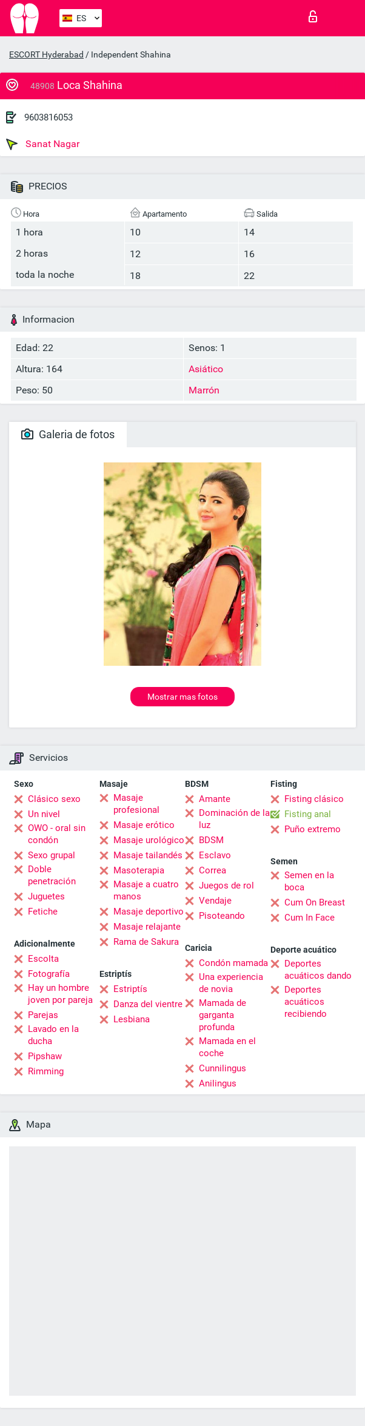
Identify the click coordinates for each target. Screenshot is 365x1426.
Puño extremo (312, 829)
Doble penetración (52, 875)
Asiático (206, 369)
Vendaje (215, 900)
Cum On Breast (314, 902)
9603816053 (48, 117)
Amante (214, 799)
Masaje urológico (148, 840)
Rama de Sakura (146, 941)
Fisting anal (307, 814)
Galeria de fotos (68, 434)
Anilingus (217, 1083)
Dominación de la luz (234, 818)
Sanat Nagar (42, 144)
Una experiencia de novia (231, 982)
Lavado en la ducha (53, 1035)
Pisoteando (222, 915)
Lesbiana (131, 1019)
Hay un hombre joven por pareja (60, 993)
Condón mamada (233, 963)
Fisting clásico (314, 799)
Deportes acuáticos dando (318, 969)
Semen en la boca (309, 881)
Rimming (46, 1071)
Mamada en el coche (227, 1047)
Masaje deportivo (148, 911)
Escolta (43, 958)
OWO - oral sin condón (56, 834)
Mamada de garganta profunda (222, 1015)
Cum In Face (309, 917)
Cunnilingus (222, 1068)
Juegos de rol (226, 885)
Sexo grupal (51, 855)
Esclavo (215, 855)
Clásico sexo (54, 799)
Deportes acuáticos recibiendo (305, 1001)
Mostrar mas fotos (182, 697)
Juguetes (46, 896)
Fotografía (49, 973)
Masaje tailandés (147, 855)
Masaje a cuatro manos (146, 890)
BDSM (211, 840)
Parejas (43, 1015)
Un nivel (44, 814)
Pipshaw (45, 1056)
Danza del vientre (147, 1004)
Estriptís (130, 989)
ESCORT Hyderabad (46, 54)
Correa (212, 870)
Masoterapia (138, 870)
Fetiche (43, 911)
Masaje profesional (136, 803)
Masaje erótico (144, 825)
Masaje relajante (147, 926)
